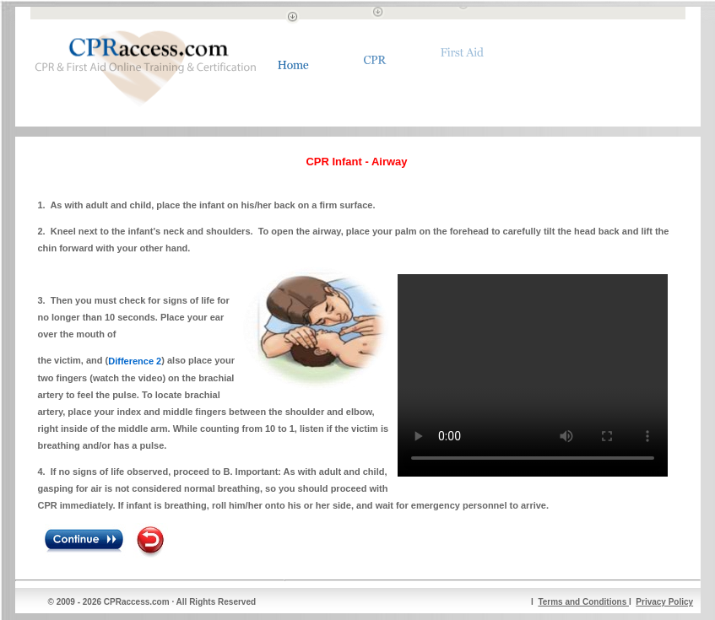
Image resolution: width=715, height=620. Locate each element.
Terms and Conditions (583, 602)
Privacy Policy (664, 602)
